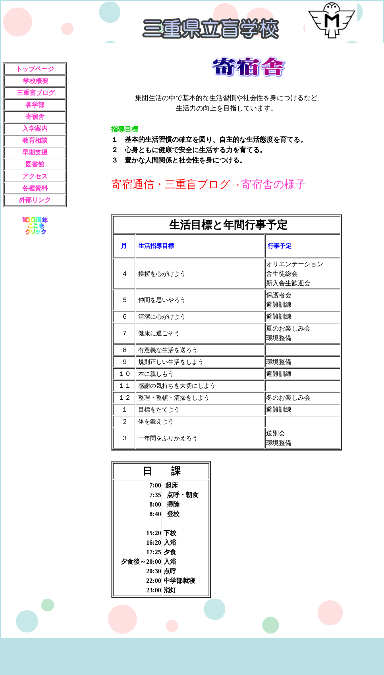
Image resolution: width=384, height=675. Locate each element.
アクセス (35, 176)
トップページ (35, 69)
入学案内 (35, 128)
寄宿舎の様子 (273, 184)
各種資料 (35, 188)
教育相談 (35, 140)
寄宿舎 (34, 116)
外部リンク (35, 200)
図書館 (34, 164)
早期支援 (35, 152)
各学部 (34, 104)
